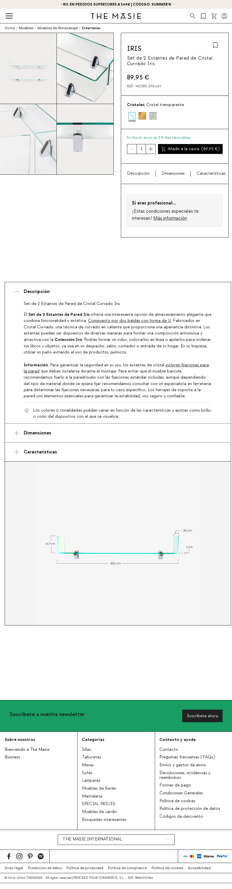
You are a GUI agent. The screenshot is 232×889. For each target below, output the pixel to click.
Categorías (93, 739)
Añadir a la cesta (190, 149)
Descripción (138, 173)
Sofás (87, 773)
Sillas (86, 749)
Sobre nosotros (20, 739)
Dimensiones (173, 173)
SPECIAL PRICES (98, 804)
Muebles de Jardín (99, 812)
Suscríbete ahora (202, 715)
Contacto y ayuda (177, 739)
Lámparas (91, 780)
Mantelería (92, 796)
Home (10, 28)
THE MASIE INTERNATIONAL (92, 839)
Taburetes (91, 757)
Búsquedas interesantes (104, 819)
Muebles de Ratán (99, 788)
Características (211, 173)
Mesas (88, 765)
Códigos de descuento (181, 816)
